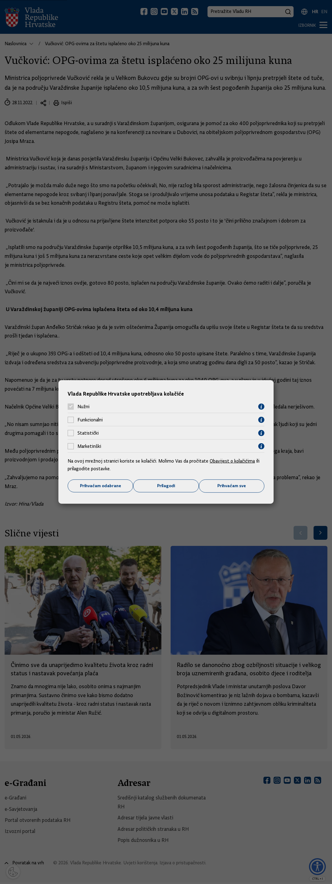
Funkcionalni (90, 420)
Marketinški (89, 446)
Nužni (83, 406)
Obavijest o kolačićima (233, 461)
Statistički (88, 433)
